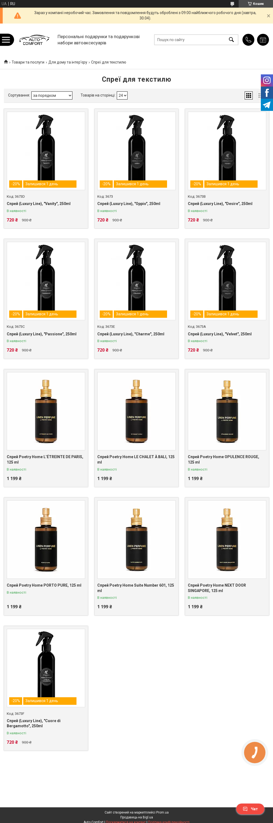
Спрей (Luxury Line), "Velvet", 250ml (220, 334)
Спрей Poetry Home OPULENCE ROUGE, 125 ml (223, 459)
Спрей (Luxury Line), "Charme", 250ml (130, 334)
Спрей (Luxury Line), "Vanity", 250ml (39, 203)
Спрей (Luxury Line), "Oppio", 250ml (128, 203)
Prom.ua (162, 812)
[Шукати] (231, 40)
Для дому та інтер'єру (67, 62)
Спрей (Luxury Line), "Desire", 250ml (220, 203)
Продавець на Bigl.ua (136, 817)
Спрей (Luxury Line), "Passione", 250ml (41, 334)
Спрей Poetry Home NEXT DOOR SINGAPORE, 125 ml (217, 588)
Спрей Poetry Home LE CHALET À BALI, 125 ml (136, 459)
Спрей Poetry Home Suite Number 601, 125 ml (135, 588)
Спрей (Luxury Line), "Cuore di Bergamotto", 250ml (34, 723)
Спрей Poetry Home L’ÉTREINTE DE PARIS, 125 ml (45, 459)
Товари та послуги (28, 62)
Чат (250, 809)
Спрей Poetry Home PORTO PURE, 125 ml (44, 585)
